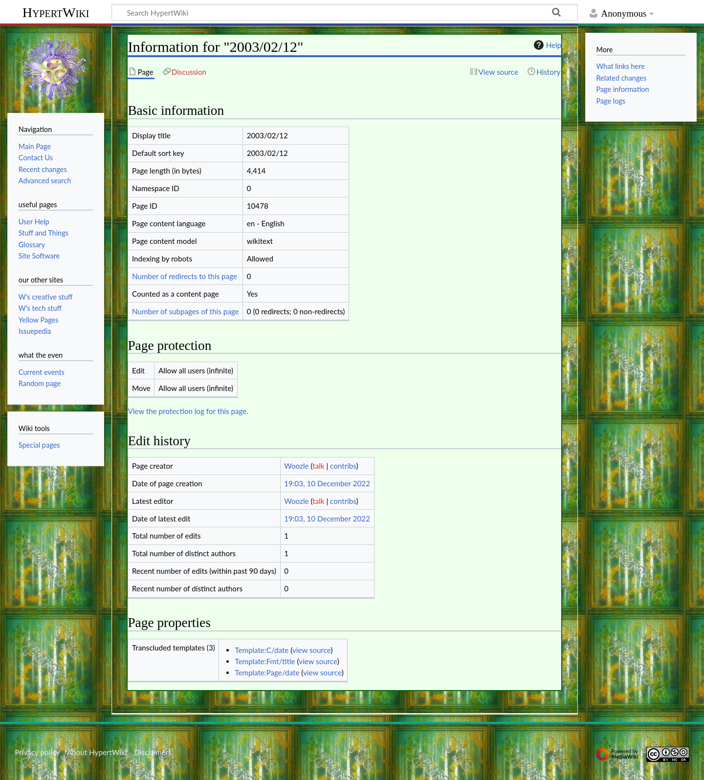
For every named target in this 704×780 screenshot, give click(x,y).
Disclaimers (153, 752)
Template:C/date (261, 650)
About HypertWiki (97, 752)
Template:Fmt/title (265, 661)
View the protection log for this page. (188, 411)
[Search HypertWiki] (344, 12)
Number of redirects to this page (184, 276)
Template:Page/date (267, 672)
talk (318, 465)
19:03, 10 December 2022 (327, 483)
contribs (343, 465)
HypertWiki (55, 12)
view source (311, 650)
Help (546, 45)
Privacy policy (37, 752)
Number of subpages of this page (185, 311)
